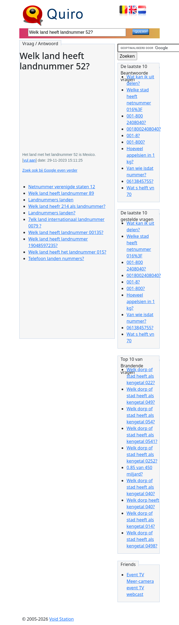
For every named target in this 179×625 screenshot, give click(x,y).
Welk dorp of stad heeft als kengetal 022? (140, 376)
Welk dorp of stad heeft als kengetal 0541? (141, 434)
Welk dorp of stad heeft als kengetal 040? (140, 487)
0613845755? (139, 181)
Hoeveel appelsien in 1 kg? (140, 155)
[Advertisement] (67, 108)
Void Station (61, 619)
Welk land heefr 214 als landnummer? (66, 206)
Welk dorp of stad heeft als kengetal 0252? (141, 454)
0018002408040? (143, 129)
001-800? (135, 142)
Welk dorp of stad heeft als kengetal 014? (140, 519)
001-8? (133, 135)
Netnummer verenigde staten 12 (61, 187)
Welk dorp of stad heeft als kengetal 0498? (141, 539)
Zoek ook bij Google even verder (49, 170)
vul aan (29, 160)
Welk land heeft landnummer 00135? (65, 232)
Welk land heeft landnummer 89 (61, 193)
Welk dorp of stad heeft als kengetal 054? (140, 415)
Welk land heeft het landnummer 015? (67, 252)
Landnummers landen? (51, 213)
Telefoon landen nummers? (56, 258)
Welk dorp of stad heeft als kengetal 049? (140, 395)
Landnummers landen (50, 200)
